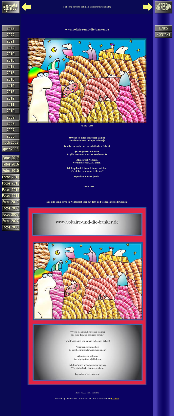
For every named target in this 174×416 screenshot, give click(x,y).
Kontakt (115, 398)
